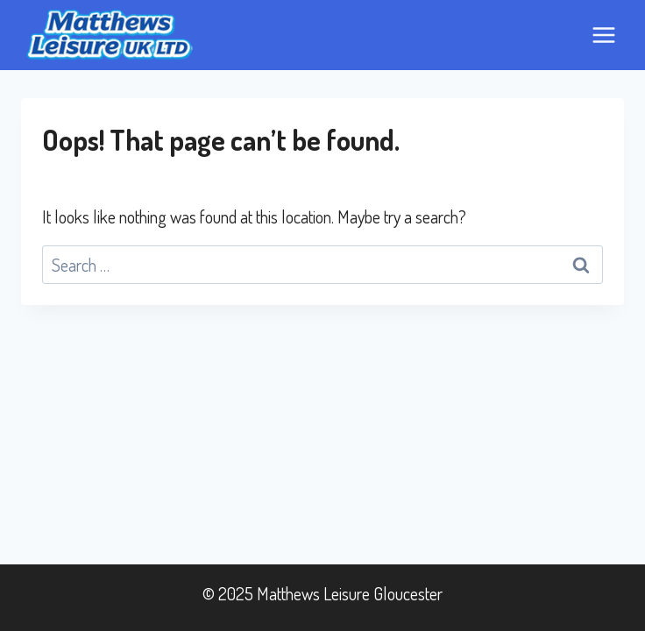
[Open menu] (603, 35)
